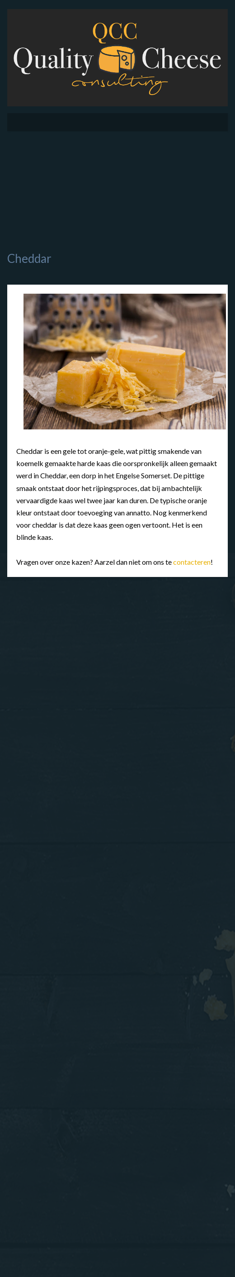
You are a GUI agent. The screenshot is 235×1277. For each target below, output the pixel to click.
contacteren (192, 561)
